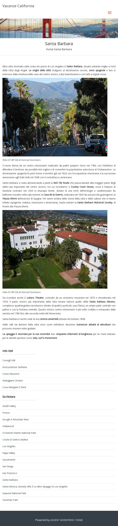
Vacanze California (18, 5)
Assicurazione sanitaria (14, 367)
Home (49, 49)
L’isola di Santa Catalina (15, 439)
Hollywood (8, 426)
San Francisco (9, 473)
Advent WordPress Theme (66, 520)
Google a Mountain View (15, 419)
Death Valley (9, 406)
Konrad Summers (30, 159)
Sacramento (8, 459)
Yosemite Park (10, 499)
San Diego (7, 466)
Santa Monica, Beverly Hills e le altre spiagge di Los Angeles (35, 486)
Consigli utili (8, 360)
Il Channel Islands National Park (19, 432)
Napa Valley (8, 453)
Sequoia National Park (14, 493)
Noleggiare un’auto (12, 380)
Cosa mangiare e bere (14, 387)
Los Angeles (8, 446)
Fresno (6, 412)
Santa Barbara (10, 479)
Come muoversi (10, 373)
